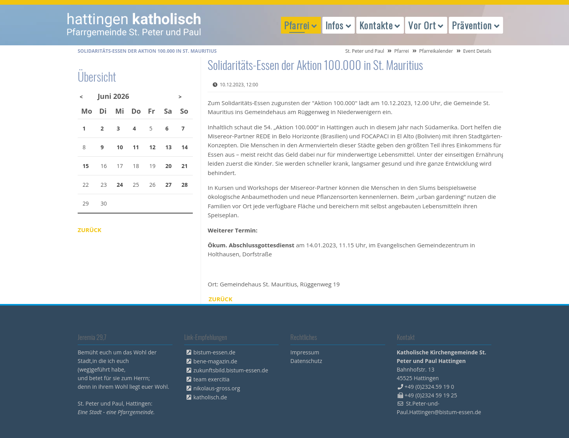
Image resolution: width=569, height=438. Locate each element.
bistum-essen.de (215, 352)
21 (184, 166)
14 (184, 147)
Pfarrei (401, 51)
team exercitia (212, 379)
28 (184, 184)
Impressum (304, 352)
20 (168, 166)
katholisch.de (210, 397)
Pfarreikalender (436, 51)
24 (120, 184)
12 (152, 147)
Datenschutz (306, 361)
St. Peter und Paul (364, 51)
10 (120, 147)
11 (136, 147)
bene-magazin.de (215, 361)
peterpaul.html (134, 25)
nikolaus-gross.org (217, 388)
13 (168, 147)
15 (86, 166)
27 (168, 184)
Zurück (221, 299)
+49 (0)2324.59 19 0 (429, 386)
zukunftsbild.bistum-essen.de (231, 370)
